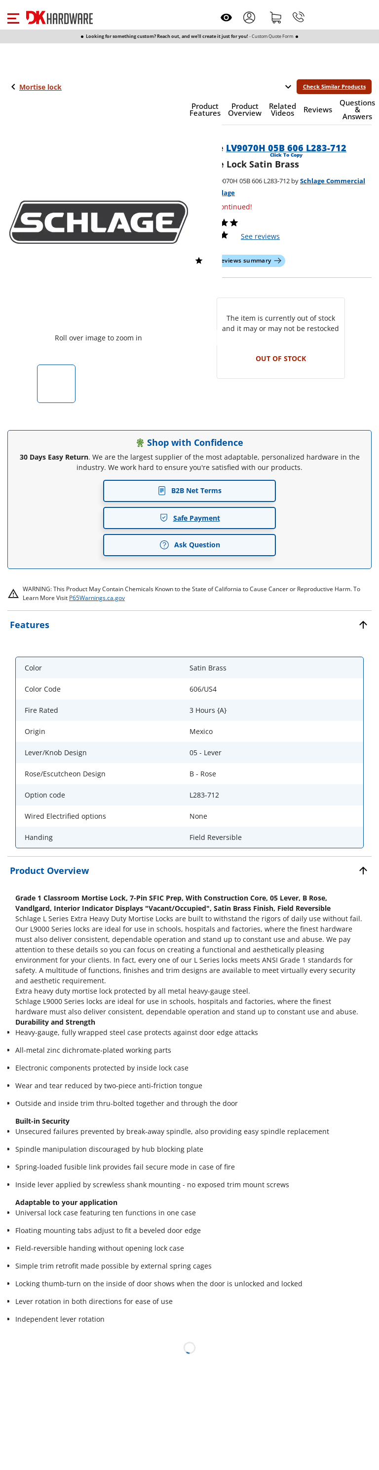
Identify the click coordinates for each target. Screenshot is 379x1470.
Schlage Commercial (332, 180)
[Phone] (298, 17)
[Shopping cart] (276, 17)
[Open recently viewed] (226, 17)
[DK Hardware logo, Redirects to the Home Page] (59, 17)
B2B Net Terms (189, 490)
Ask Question (189, 545)
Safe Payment (189, 518)
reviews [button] (260, 236)
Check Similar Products (334, 86)
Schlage (222, 192)
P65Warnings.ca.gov (97, 598)
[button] (13, 17)
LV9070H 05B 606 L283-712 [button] (286, 148)
